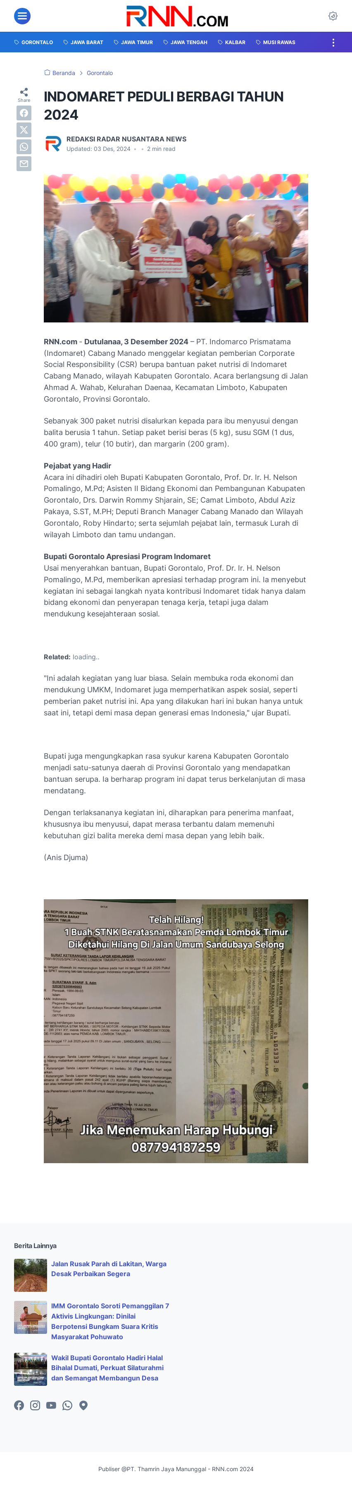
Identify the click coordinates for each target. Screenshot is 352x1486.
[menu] (22, 16)
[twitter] (24, 129)
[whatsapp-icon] (67, 1406)
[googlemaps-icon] (83, 1406)
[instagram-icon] (35, 1406)
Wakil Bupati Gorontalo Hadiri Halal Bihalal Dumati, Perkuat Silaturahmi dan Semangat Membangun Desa (107, 1368)
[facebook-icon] (19, 1406)
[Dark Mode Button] (333, 16)
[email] (24, 163)
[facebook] (24, 113)
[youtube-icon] (51, 1406)
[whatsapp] (24, 146)
